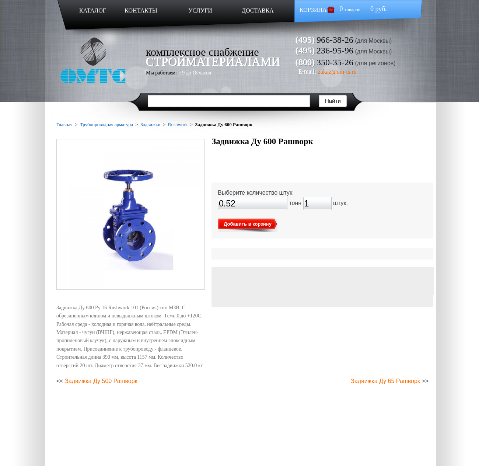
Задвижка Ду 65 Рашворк (385, 381)
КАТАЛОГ (92, 10)
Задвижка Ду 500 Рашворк (101, 381)
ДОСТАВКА (258, 10)
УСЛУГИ (200, 10)
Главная (64, 124)
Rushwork (178, 124)
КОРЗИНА (313, 10)
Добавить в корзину (248, 224)
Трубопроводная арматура (106, 124)
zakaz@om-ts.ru (337, 72)
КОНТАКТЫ (141, 10)
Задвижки (150, 124)
